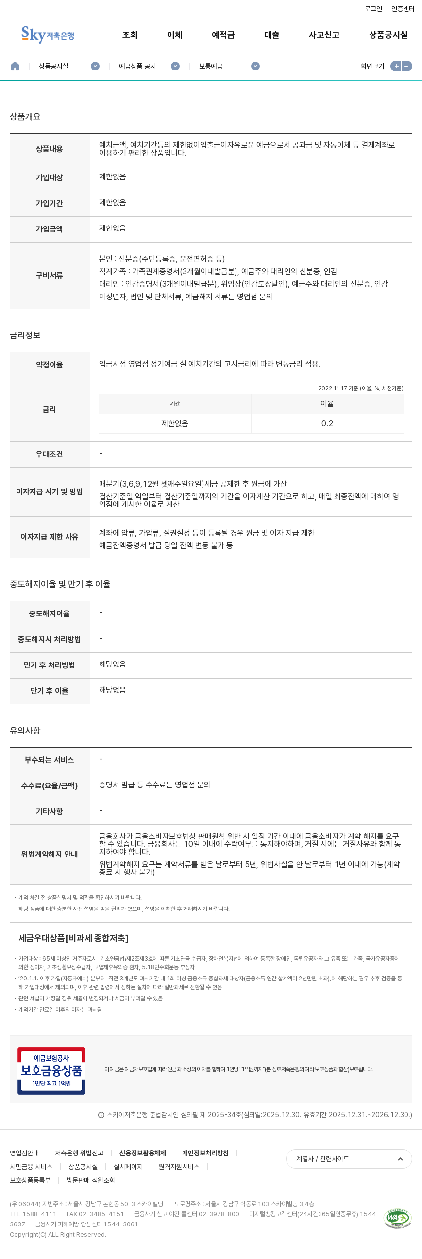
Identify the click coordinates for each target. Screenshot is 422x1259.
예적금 (223, 35)
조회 (130, 35)
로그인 (373, 8)
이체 (175, 35)
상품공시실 (53, 66)
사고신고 (324, 35)
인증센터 (403, 8)
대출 (272, 35)
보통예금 (210, 66)
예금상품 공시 (137, 66)
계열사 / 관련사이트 (322, 1159)
